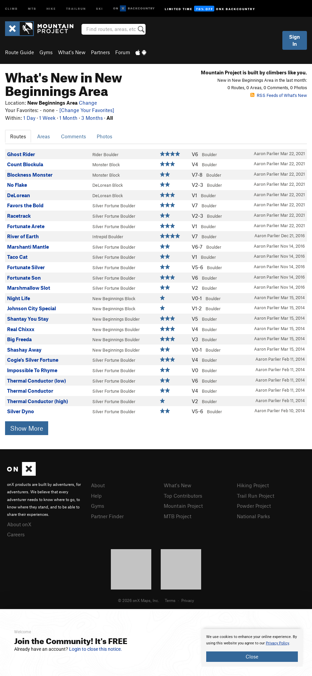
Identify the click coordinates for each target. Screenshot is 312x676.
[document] (252, 648)
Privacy (187, 599)
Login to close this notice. (95, 649)
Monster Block (106, 164)
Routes (18, 136)
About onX (19, 524)
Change (88, 103)
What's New (72, 52)
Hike (51, 8)
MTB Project (177, 515)
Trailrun (76, 8)
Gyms (46, 52)
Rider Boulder (105, 154)
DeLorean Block (107, 185)
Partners (100, 52)
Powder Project (254, 505)
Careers (16, 534)
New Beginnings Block (113, 298)
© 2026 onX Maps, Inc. (138, 599)
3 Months (92, 118)
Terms (170, 599)
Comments (73, 136)
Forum (122, 52)
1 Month (68, 118)
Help (96, 495)
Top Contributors (183, 495)
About (98, 485)
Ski (99, 8)
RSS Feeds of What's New (278, 95)
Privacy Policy (277, 643)
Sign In (294, 40)
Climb (11, 8)
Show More (26, 428)
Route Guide (19, 52)
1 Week (47, 118)
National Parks (253, 515)
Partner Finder (107, 515)
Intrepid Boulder (107, 236)
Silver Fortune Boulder (113, 205)
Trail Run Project (255, 495)
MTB (32, 8)
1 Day (29, 118)
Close (252, 656)
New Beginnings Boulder (116, 319)
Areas (43, 136)
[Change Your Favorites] (86, 110)
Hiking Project (253, 485)
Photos (104, 136)
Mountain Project (183, 505)
